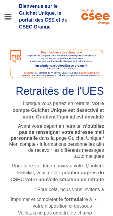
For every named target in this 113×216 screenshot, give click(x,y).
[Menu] (8, 17)
